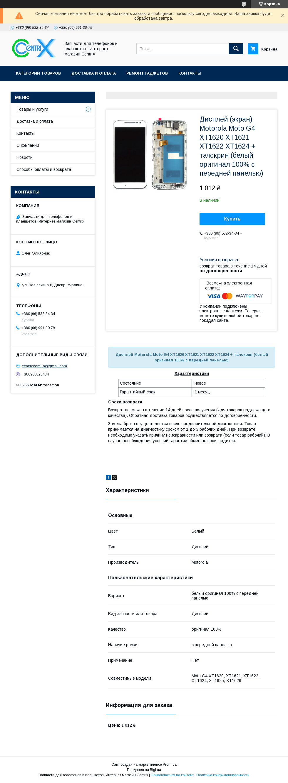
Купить (232, 218)
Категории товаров (38, 73)
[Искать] (236, 48)
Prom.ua (170, 764)
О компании (27, 145)
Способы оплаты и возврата (43, 169)
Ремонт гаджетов (147, 73)
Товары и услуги (32, 109)
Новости (24, 157)
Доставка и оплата (93, 73)
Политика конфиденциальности (223, 775)
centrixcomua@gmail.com (44, 366)
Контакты (189, 73)
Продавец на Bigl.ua (144, 770)
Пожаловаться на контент (172, 775)
